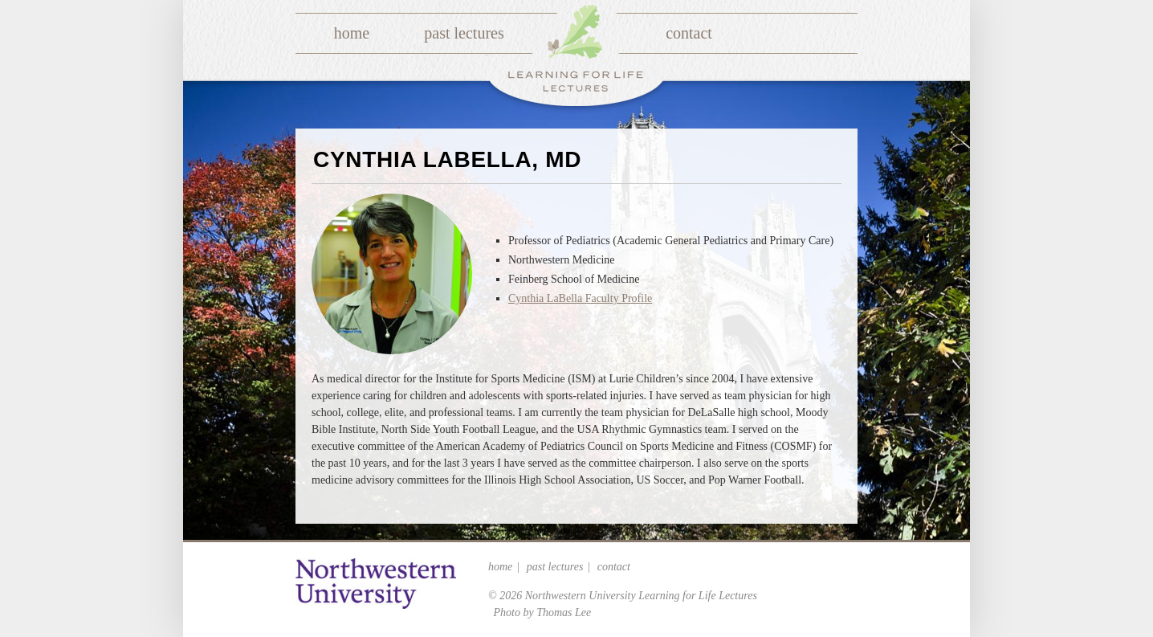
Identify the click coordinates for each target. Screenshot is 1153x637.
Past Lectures (463, 33)
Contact (689, 33)
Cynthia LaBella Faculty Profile (580, 298)
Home (351, 33)
